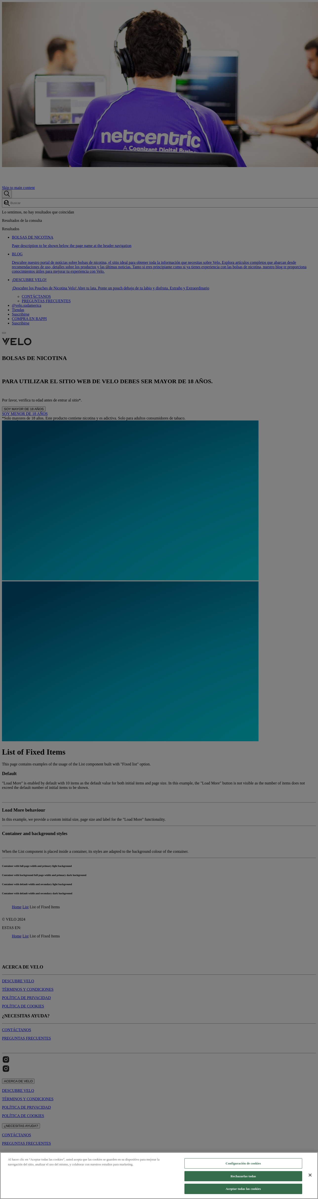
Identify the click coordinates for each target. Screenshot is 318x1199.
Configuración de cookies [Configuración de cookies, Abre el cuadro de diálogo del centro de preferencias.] (243, 1163)
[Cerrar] (310, 1175)
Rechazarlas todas (243, 1176)
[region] (159, 1175)
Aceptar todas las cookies (243, 1189)
